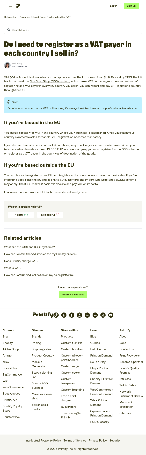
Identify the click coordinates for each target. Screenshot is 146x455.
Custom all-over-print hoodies (72, 358)
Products (67, 336)
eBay (6, 362)
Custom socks (70, 372)
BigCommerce (12, 374)
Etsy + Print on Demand (99, 370)
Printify (10, 17)
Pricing (36, 342)
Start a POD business (40, 385)
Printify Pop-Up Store (13, 408)
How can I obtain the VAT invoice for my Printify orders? (40, 254)
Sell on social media (40, 407)
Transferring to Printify (71, 415)
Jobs (122, 342)
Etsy (5, 336)
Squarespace (11, 393)
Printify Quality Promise (129, 370)
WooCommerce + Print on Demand (101, 392)
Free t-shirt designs (68, 398)
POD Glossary (99, 421)
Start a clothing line (42, 375)
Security (115, 440)
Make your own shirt (42, 396)
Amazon (8, 355)
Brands (36, 336)
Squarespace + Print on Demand (101, 413)
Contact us (126, 349)
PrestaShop (10, 368)
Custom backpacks (68, 381)
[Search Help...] (73, 30)
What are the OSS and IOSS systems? (29, 247)
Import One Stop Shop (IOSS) (105, 179)
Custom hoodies (72, 349)
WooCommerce (13, 387)
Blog (93, 336)
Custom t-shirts (71, 342)
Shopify (8, 342)
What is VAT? (12, 268)
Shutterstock (11, 417)
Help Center (98, 349)
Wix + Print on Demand (99, 402)
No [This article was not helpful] (50, 215)
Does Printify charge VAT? (21, 261)
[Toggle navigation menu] (10, 6)
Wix (5, 381)
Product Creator (43, 355)
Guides (95, 342)
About (123, 336)
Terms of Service (75, 440)
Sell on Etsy (98, 362)
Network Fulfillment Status (131, 394)
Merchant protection (126, 404)
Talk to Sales (127, 385)
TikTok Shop (11, 349)
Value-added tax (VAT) (60, 17)
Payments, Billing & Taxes (32, 17)
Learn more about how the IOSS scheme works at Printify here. (45, 192)
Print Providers (129, 355)
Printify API (10, 400)
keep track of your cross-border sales (95, 145)
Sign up (131, 5)
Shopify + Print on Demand (102, 381)
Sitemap (125, 413)
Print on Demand (101, 355)
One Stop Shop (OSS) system (49, 81)
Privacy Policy (98, 440)
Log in (113, 5)
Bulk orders (68, 406)
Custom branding (72, 389)
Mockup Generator (39, 364)
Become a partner (131, 362)
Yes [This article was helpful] (21, 215)
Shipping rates (41, 349)
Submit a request (73, 294)
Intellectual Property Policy (43, 440)
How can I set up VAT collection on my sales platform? (39, 275)
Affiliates (125, 379)
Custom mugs (70, 366)
